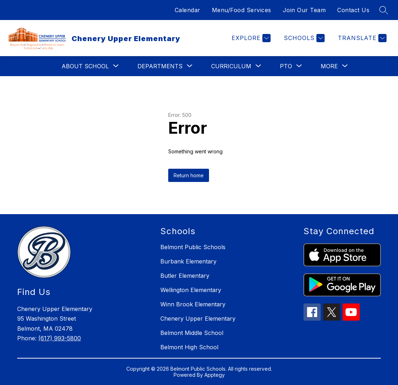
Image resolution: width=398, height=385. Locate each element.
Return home (189, 175)
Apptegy (214, 375)
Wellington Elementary (190, 289)
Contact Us (353, 10)
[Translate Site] (361, 38)
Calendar (187, 10)
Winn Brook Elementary (192, 304)
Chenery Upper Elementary (198, 318)
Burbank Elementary (188, 261)
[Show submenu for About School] (85, 66)
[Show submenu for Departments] (160, 66)
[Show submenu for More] (329, 66)
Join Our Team (304, 10)
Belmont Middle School (191, 332)
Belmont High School (189, 347)
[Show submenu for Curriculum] (231, 66)
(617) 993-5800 (59, 338)
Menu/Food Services (241, 10)
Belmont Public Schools (192, 247)
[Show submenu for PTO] (286, 66)
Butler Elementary (184, 275)
